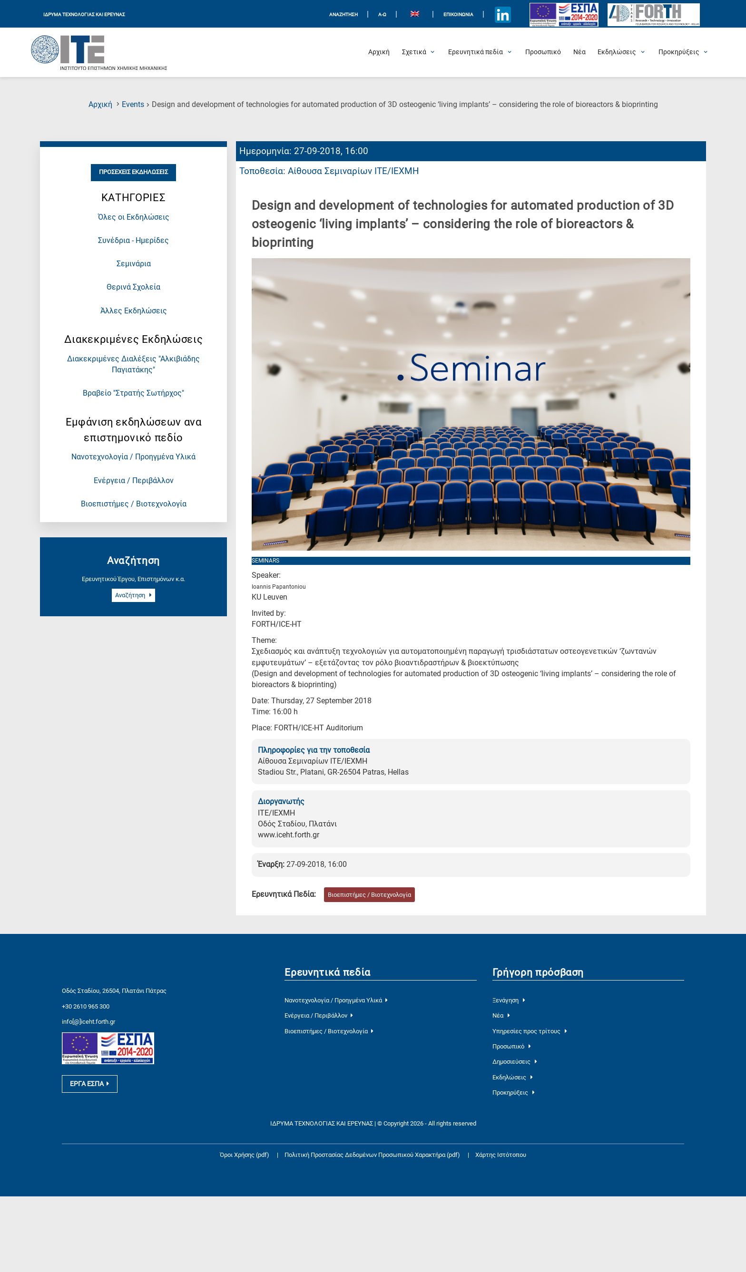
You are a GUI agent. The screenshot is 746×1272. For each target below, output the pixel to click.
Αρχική (100, 104)
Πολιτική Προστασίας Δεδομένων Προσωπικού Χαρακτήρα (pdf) (373, 1154)
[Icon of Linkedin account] (503, 15)
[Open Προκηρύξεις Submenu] (678, 52)
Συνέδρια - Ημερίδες (133, 240)
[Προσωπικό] (543, 52)
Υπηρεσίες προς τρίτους (529, 1031)
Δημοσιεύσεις (514, 1061)
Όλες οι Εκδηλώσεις (133, 217)
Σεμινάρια (134, 264)
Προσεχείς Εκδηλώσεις (133, 171)
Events (133, 104)
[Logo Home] (99, 52)
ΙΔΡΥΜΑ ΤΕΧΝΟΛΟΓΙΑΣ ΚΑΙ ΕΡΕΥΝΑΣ (84, 14)
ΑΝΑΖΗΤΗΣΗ (343, 14)
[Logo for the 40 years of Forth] (654, 14)
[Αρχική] (379, 52)
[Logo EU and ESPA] (563, 14)
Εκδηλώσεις (512, 1077)
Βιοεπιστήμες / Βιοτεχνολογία (133, 504)
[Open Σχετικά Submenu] (414, 52)
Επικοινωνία (458, 14)
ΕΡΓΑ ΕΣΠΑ (89, 1084)
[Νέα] (579, 52)
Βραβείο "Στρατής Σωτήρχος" (133, 393)
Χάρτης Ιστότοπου (500, 1154)
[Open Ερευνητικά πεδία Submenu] (475, 52)
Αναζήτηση (133, 595)
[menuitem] (414, 15)
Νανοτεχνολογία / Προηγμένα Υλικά (133, 457)
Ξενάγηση (508, 1000)
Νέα (501, 1015)
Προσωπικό (511, 1046)
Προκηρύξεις (513, 1092)
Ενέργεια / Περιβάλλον (134, 480)
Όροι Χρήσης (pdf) (244, 1154)
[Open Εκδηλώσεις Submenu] (617, 52)
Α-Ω (382, 14)
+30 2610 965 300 (85, 1006)
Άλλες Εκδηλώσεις (133, 311)
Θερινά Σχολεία (133, 287)
